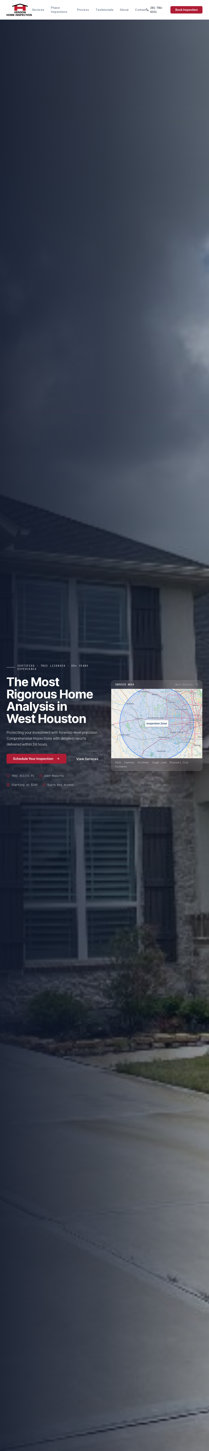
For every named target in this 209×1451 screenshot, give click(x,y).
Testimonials (104, 9)
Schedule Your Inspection (36, 759)
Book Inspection (186, 9)
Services (38, 9)
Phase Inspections (59, 9)
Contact (140, 9)
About (124, 9)
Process (83, 9)
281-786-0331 (154, 10)
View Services (87, 759)
